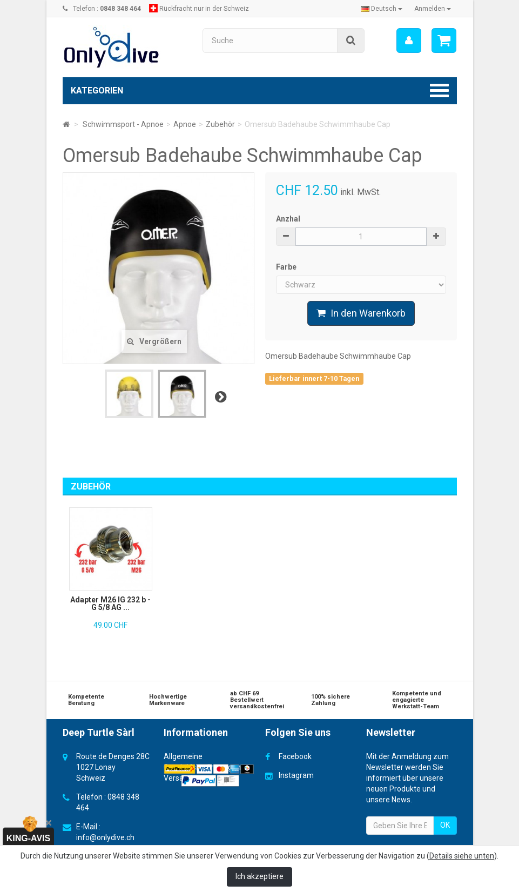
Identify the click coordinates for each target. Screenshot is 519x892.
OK (445, 825)
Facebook (295, 756)
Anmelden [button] (432, 8)
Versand (178, 778)
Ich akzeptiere (259, 876)
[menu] (408, 40)
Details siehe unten (461, 855)
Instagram (296, 775)
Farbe (287, 267)
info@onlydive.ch (105, 837)
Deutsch (381, 8)
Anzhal (288, 218)
